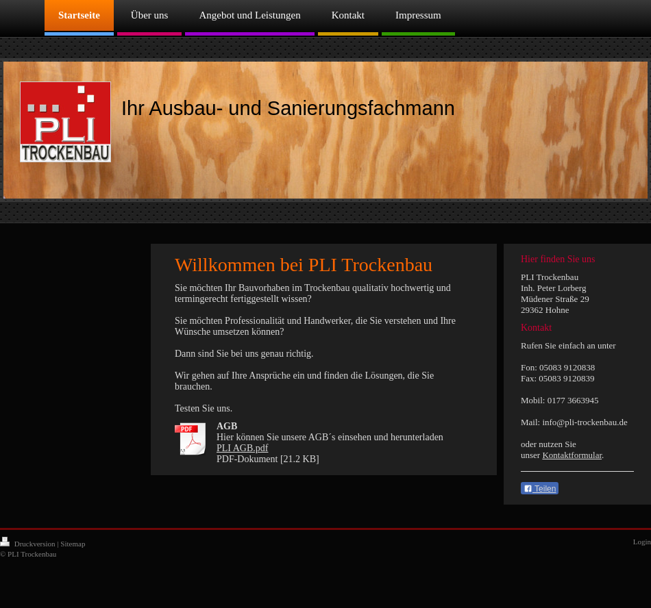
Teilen (540, 489)
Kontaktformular (572, 455)
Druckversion (28, 544)
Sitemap (72, 544)
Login (642, 541)
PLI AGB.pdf (242, 448)
